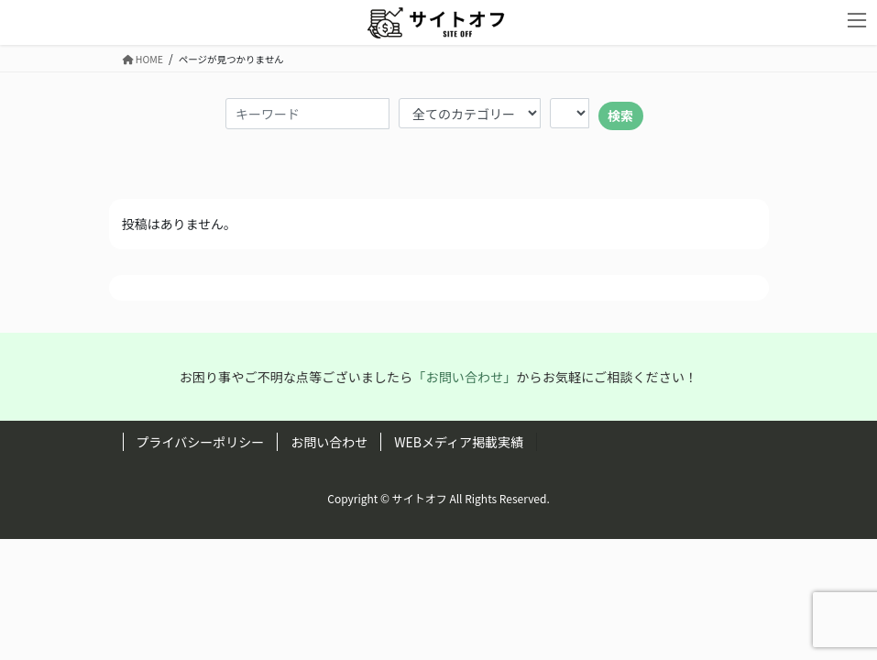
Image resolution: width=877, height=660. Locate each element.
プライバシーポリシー (201, 442)
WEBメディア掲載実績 (458, 442)
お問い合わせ (329, 442)
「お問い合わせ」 (464, 377)
